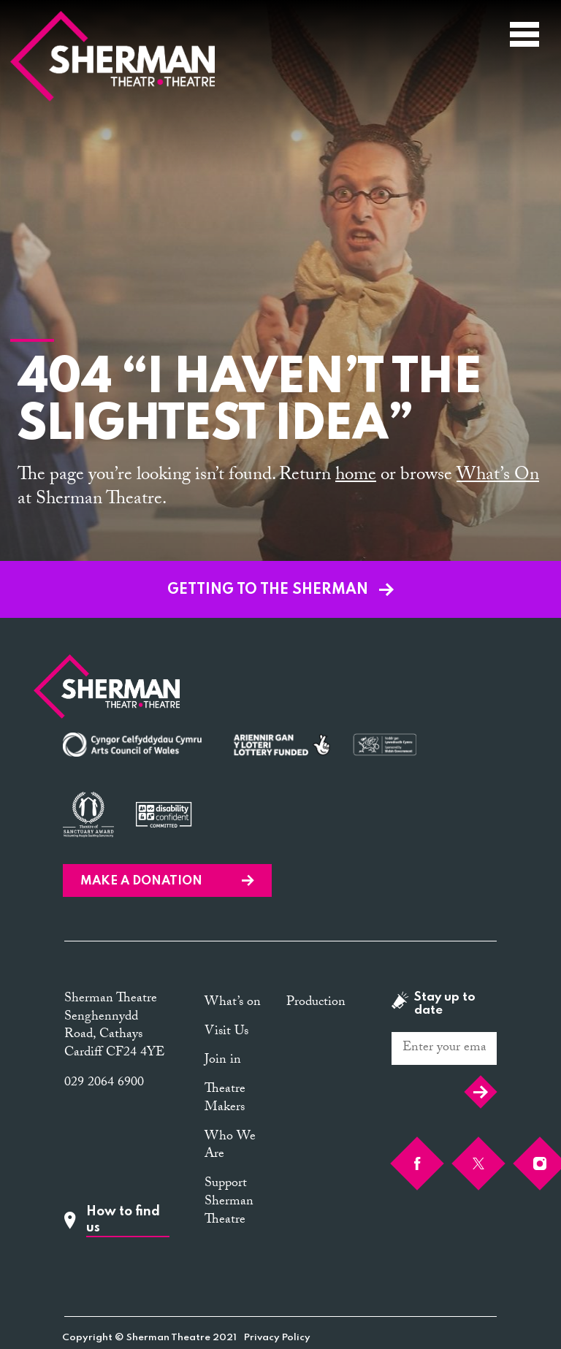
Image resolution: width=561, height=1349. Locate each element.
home (355, 476)
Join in (223, 1061)
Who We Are (230, 1146)
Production (316, 1003)
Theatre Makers (225, 1099)
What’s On (498, 476)
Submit (481, 1092)
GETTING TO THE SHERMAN (280, 590)
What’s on (233, 1003)
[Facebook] (417, 1163)
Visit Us (226, 1032)
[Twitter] (478, 1163)
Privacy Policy (277, 1337)
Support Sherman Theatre (229, 1202)
